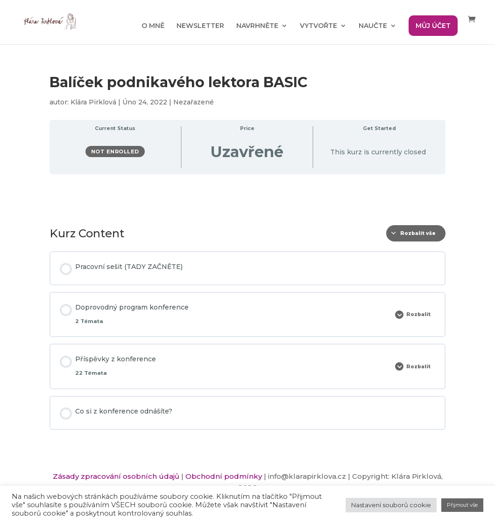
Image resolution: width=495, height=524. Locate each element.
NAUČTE (373, 26)
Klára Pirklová (93, 102)
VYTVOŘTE (318, 26)
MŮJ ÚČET (433, 25)
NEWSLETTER (200, 26)
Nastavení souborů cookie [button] (391, 505)
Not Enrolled (115, 151)
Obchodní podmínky (223, 476)
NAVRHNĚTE (257, 26)
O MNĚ (152, 26)
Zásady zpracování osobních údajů (116, 476)
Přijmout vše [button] (462, 505)
